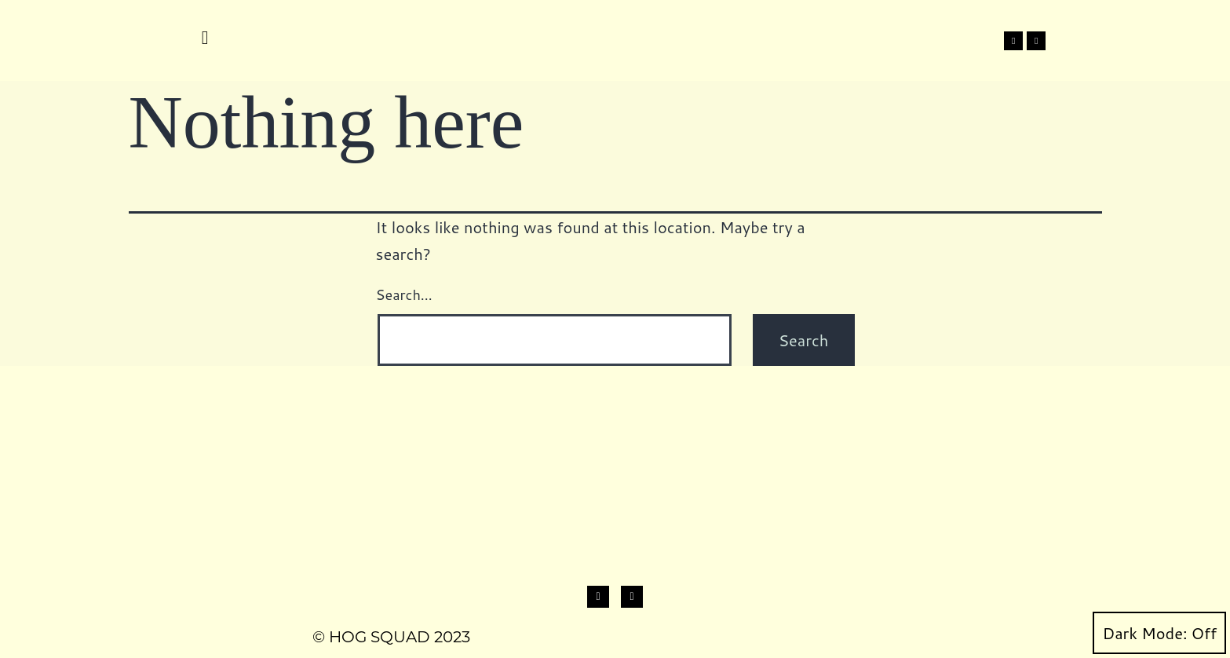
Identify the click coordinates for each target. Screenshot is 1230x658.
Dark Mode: (1159, 633)
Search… (404, 294)
